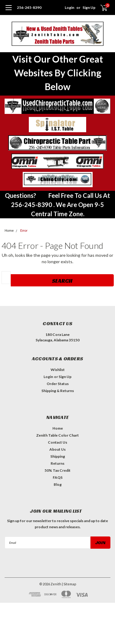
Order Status (58, 383)
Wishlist (58, 369)
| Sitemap (69, 584)
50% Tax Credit (57, 470)
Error (24, 231)
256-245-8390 (29, 7)
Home (57, 428)
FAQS (58, 477)
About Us (57, 449)
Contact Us (57, 442)
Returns (57, 463)
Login (69, 7)
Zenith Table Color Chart (57, 435)
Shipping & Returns (57, 390)
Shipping (57, 456)
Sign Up (88, 7)
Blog (58, 484)
